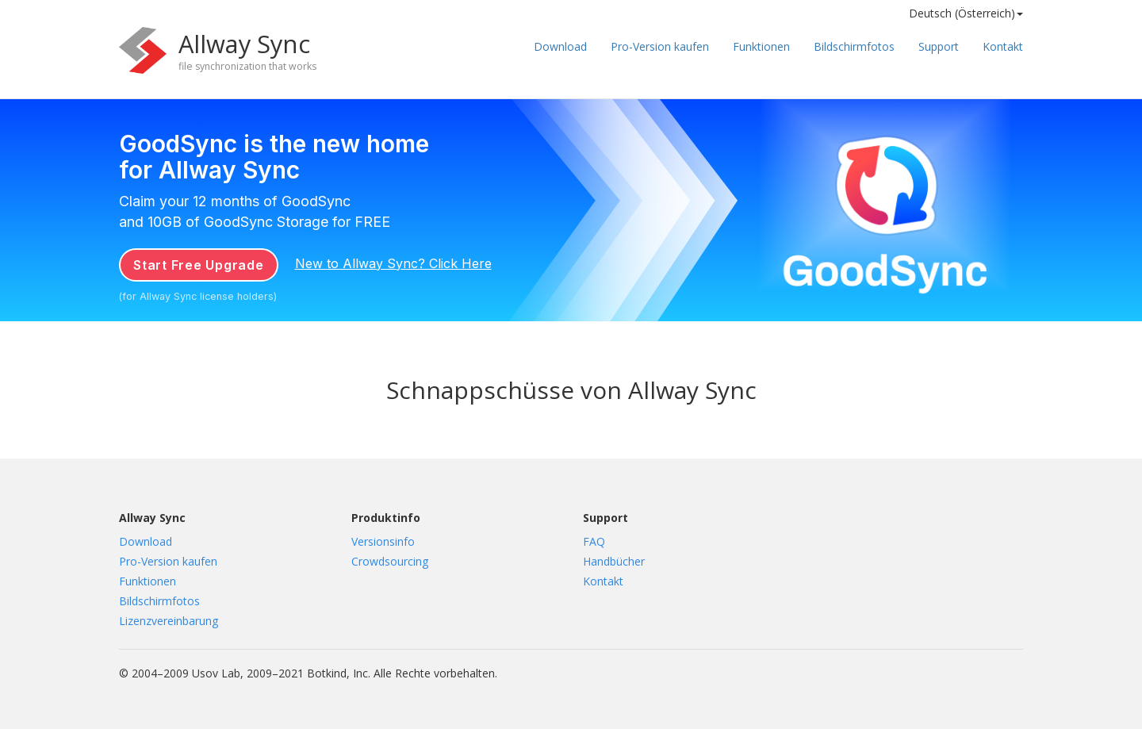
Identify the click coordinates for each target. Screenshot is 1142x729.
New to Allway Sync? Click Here (393, 263)
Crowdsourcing (389, 561)
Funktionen (761, 46)
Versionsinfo (383, 541)
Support (938, 46)
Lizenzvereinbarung (168, 620)
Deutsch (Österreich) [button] (966, 13)
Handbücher (614, 561)
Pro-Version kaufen (660, 46)
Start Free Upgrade (198, 265)
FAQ (594, 541)
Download (560, 46)
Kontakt (1003, 46)
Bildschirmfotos (854, 46)
